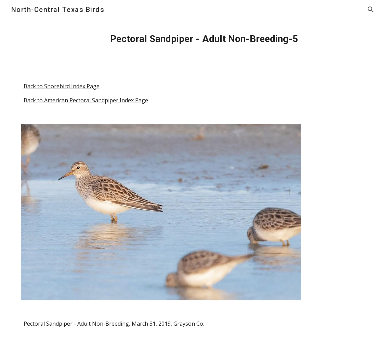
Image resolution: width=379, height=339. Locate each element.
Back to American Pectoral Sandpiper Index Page (86, 100)
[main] (203, 39)
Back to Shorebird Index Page (62, 86)
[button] (371, 9)
